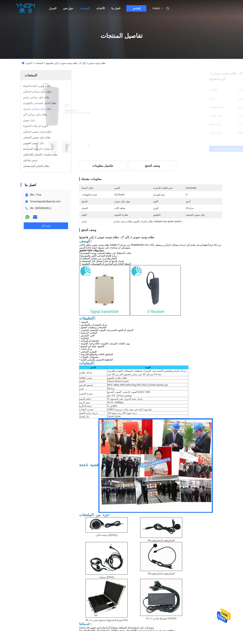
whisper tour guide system (96, 577)
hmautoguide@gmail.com (45, 201)
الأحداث (100, 8)
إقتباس (136, 8)
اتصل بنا (115, 8)
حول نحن (68, 8)
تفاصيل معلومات (102, 165)
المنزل (52, 8)
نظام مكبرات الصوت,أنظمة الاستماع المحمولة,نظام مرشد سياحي (126, 573)
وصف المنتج (152, 165)
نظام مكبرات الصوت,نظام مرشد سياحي (187, 573)
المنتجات (85, 8)
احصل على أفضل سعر (168, 148)
